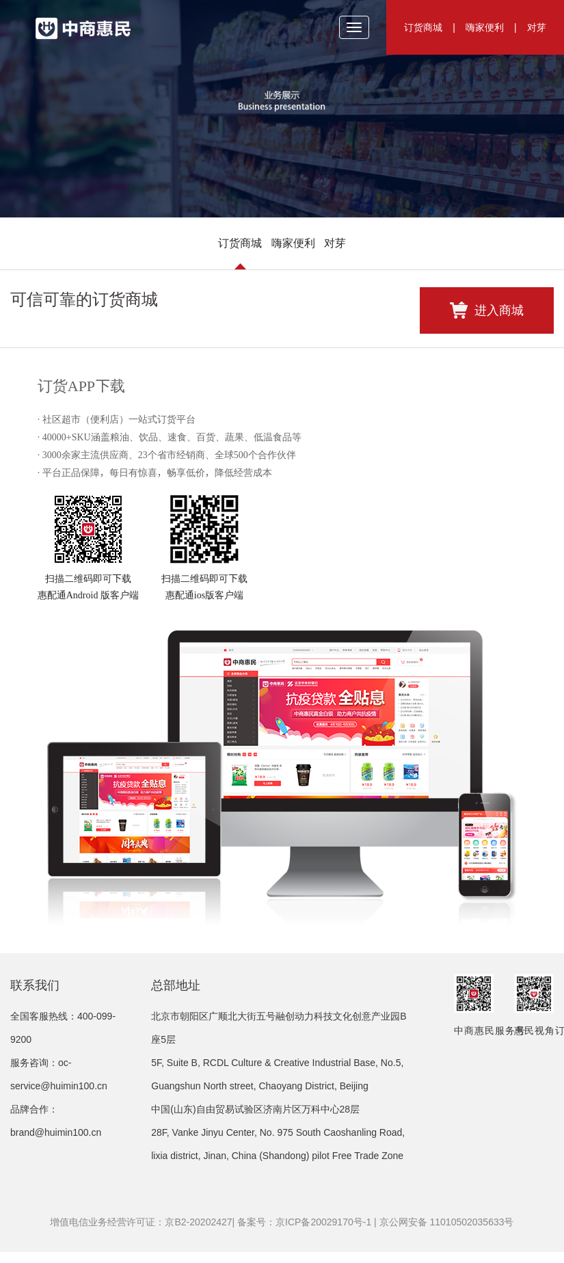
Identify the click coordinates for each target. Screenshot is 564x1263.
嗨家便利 (485, 27)
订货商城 (423, 27)
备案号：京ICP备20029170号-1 (304, 1222)
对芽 (536, 27)
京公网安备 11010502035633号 (446, 1222)
